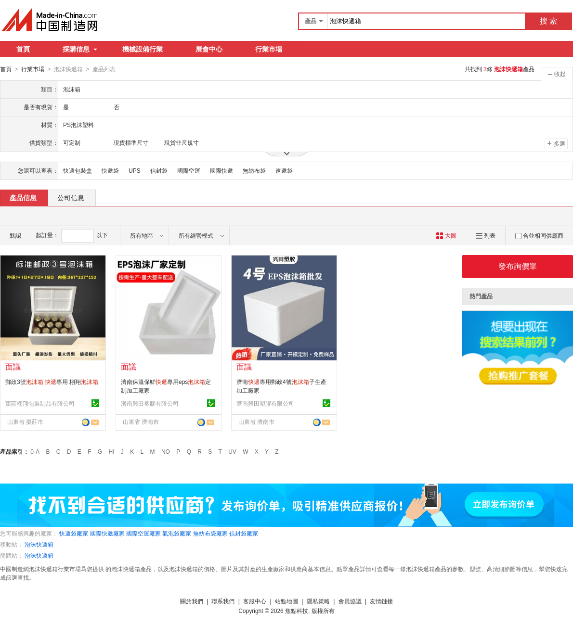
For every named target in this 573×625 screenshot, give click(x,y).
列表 (485, 235)
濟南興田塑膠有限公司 (150, 403)
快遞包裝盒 (77, 170)
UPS (135, 170)
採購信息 (80, 49)
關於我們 (191, 601)
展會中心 (208, 49)
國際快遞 (221, 170)
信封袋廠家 (243, 533)
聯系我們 (222, 601)
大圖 (446, 235)
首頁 (23, 49)
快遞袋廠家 (73, 533)
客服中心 (254, 601)
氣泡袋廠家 (176, 533)
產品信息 (23, 197)
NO (165, 451)
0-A (34, 451)
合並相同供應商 (539, 235)
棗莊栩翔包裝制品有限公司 (40, 403)
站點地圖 (286, 601)
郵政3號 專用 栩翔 (51, 381)
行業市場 (268, 49)
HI (112, 451)
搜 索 (548, 21)
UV (232, 451)
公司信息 (70, 197)
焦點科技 (296, 610)
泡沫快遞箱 (39, 544)
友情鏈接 (381, 601)
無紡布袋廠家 (210, 533)
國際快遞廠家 (107, 533)
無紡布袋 (254, 170)
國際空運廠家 (143, 533)
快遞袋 (110, 170)
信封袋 (159, 170)
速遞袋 (284, 170)
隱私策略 (318, 601)
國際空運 (188, 170)
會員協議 (350, 601)
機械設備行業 (142, 49)
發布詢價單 (517, 266)
